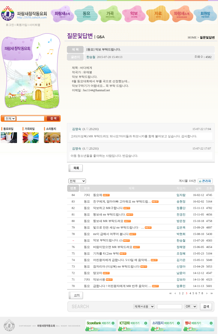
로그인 (10, 24)
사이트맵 (34, 24)
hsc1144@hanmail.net (96, 90)
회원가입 (21, 24)
